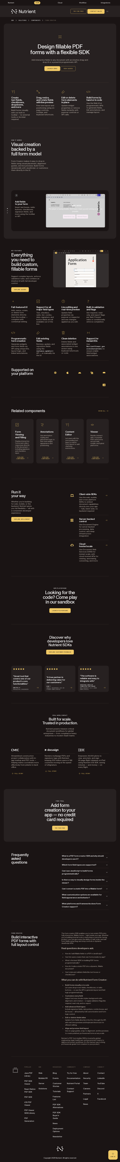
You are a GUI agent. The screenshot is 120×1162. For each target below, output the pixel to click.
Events (56, 1078)
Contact (101, 1073)
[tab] (7, 208)
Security (86, 1078)
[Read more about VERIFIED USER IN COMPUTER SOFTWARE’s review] (93, 679)
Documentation (73, 1078)
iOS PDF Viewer (28, 1103)
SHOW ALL (103, 411)
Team (85, 1083)
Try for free (78, 11)
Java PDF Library (28, 1074)
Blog (55, 1073)
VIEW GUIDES (68, 68)
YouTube (101, 1083)
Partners (87, 1094)
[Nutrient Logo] (23, 11)
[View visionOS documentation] (104, 372)
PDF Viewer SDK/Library (29, 1111)
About (85, 1073)
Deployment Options (58, 1130)
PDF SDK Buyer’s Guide (56, 1115)
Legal (85, 1099)
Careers (86, 1088)
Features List (56, 1098)
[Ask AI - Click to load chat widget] (113, 1155)
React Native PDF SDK (29, 1090)
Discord (100, 1088)
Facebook (101, 1099)
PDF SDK (28, 1097)
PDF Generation (29, 1119)
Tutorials (57, 1091)
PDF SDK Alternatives (58, 1106)
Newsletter (57, 1136)
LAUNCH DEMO (52, 68)
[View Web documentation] (55, 372)
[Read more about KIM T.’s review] (60, 679)
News (55, 1123)
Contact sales (96, 11)
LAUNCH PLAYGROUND (60, 610)
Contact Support (70, 1090)
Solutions (43, 1088)
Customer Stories (57, 1085)
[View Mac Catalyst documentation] (92, 372)
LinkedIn (101, 1078)
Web (40, 1073)
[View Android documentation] (79, 372)
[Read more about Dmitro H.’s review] (26, 679)
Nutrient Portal (73, 1083)
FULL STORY (17, 773)
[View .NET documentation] (104, 385)
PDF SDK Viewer (28, 1082)
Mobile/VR (43, 1078)
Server (41, 1083)
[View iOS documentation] (67, 372)
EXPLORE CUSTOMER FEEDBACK (60, 652)
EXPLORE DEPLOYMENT (22, 519)
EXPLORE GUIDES (20, 289)
